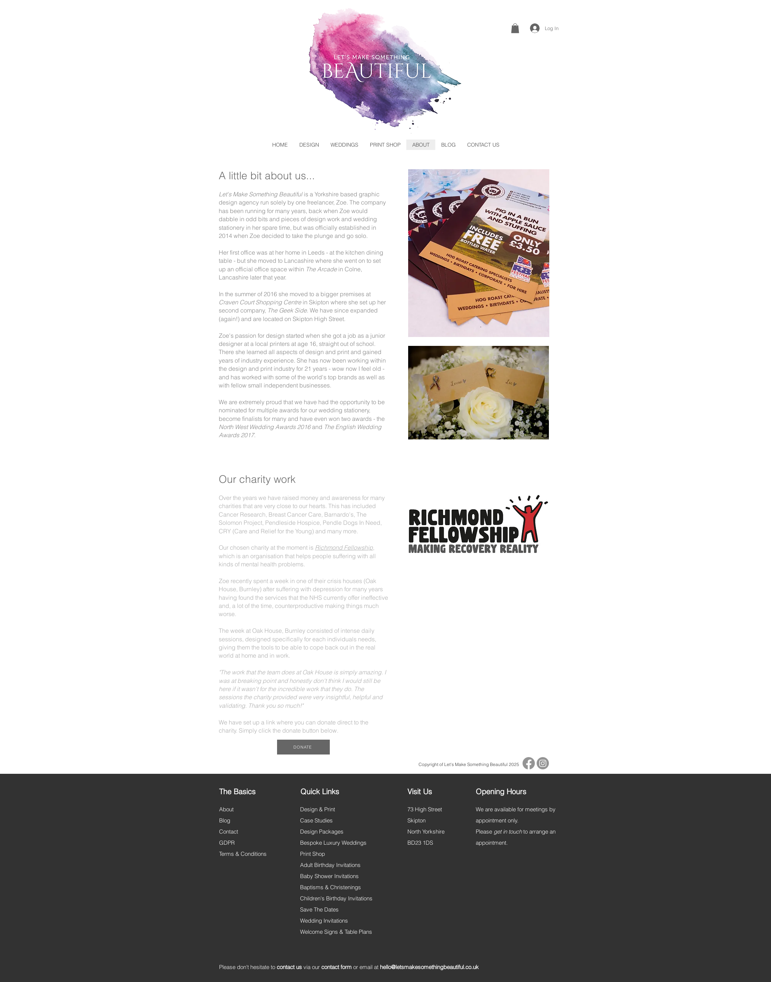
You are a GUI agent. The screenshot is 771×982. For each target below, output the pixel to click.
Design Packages (322, 831)
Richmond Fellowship (344, 547)
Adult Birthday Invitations (330, 864)
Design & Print (317, 809)
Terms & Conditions (243, 853)
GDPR (227, 842)
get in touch (508, 831)
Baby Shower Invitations (329, 876)
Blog (224, 820)
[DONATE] (303, 747)
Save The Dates (319, 909)
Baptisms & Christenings (330, 887)
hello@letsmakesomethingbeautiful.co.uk (429, 966)
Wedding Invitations (324, 920)
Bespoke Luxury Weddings (333, 842)
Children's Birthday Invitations (336, 898)
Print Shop (312, 853)
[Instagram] (543, 763)
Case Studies (316, 820)
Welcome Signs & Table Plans (336, 931)
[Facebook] (529, 763)
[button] (515, 28)
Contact (228, 831)
